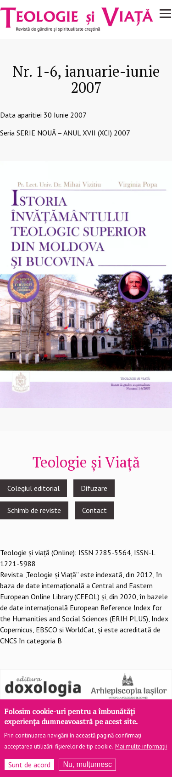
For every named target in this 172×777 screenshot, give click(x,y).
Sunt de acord (29, 768)
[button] (86, 283)
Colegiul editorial (33, 488)
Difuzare (94, 488)
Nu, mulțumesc (87, 768)
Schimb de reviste (34, 510)
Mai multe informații (141, 751)
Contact (94, 510)
